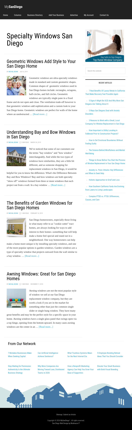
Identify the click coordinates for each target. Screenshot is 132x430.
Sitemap (59, 415)
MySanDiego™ (65, 420)
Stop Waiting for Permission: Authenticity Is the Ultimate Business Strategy (19, 369)
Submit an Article (69, 415)
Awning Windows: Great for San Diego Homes (41, 276)
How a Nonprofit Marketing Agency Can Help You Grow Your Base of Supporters (81, 369)
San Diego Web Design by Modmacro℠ (66, 423)
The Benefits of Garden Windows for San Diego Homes (39, 205)
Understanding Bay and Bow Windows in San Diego (41, 135)
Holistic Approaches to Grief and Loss (104, 180)
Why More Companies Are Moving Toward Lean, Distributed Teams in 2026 (51, 369)
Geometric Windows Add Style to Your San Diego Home (41, 64)
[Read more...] (40, 114)
